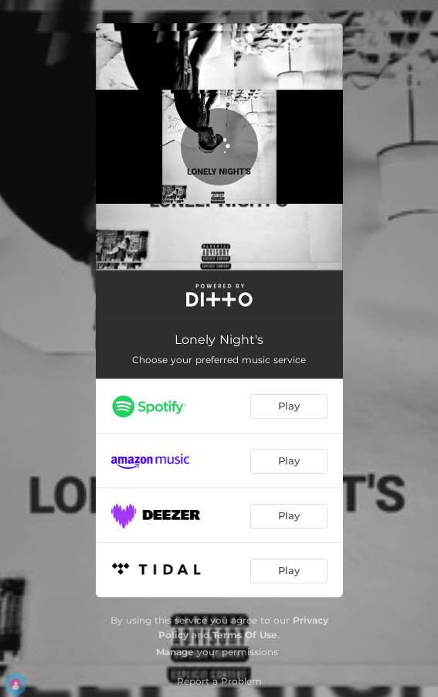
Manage (175, 652)
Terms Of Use (244, 635)
